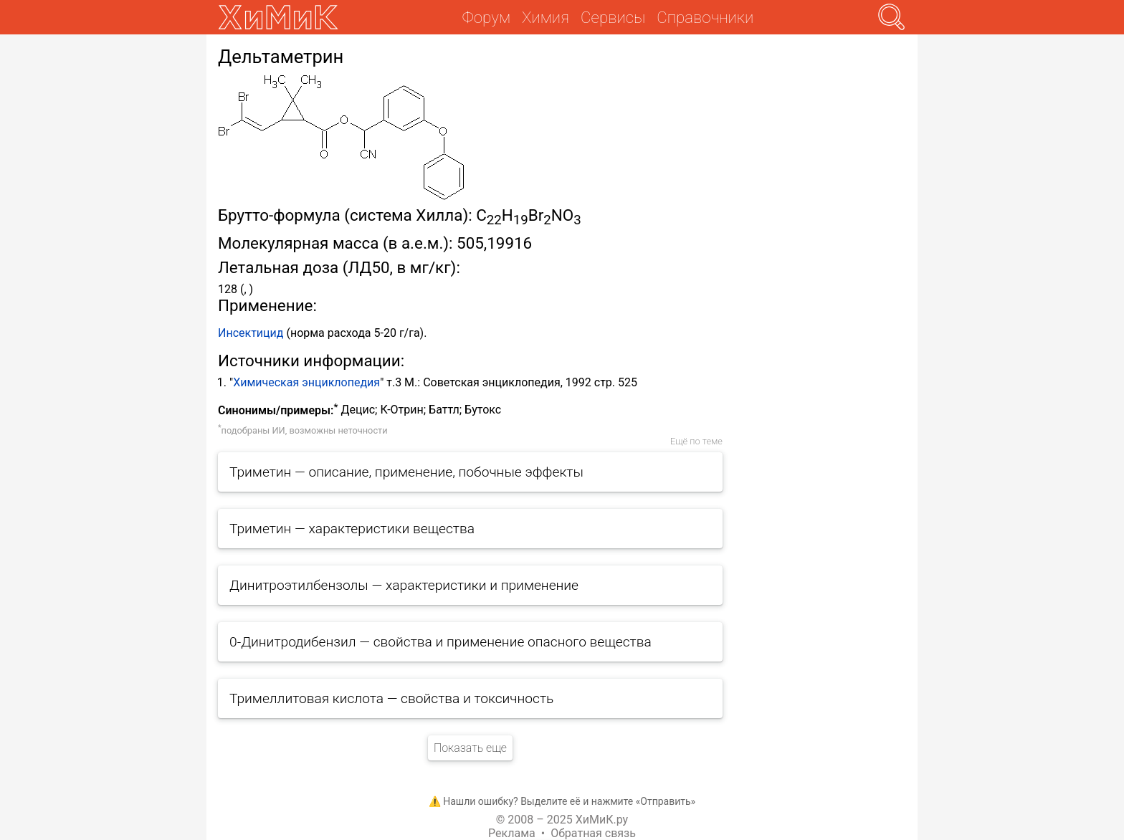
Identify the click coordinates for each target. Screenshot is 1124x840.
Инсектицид (250, 333)
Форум (486, 17)
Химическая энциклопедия (306, 382)
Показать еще (470, 748)
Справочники (705, 17)
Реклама (511, 833)
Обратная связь (593, 833)
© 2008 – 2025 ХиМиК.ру (562, 819)
